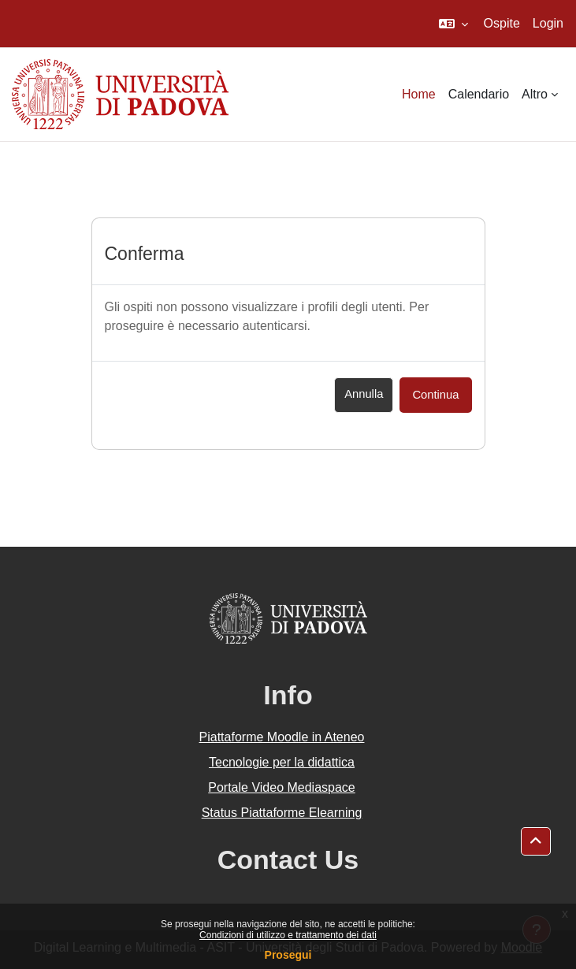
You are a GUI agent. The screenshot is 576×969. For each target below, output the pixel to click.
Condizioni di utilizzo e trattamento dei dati (288, 935)
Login (548, 23)
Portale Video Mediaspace (281, 787)
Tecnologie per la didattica (282, 762)
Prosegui (288, 955)
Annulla (363, 394)
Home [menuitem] (419, 94)
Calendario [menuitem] (478, 94)
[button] (453, 23)
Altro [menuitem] (535, 94)
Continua (435, 394)
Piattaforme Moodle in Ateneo (282, 737)
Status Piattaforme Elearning (282, 812)
